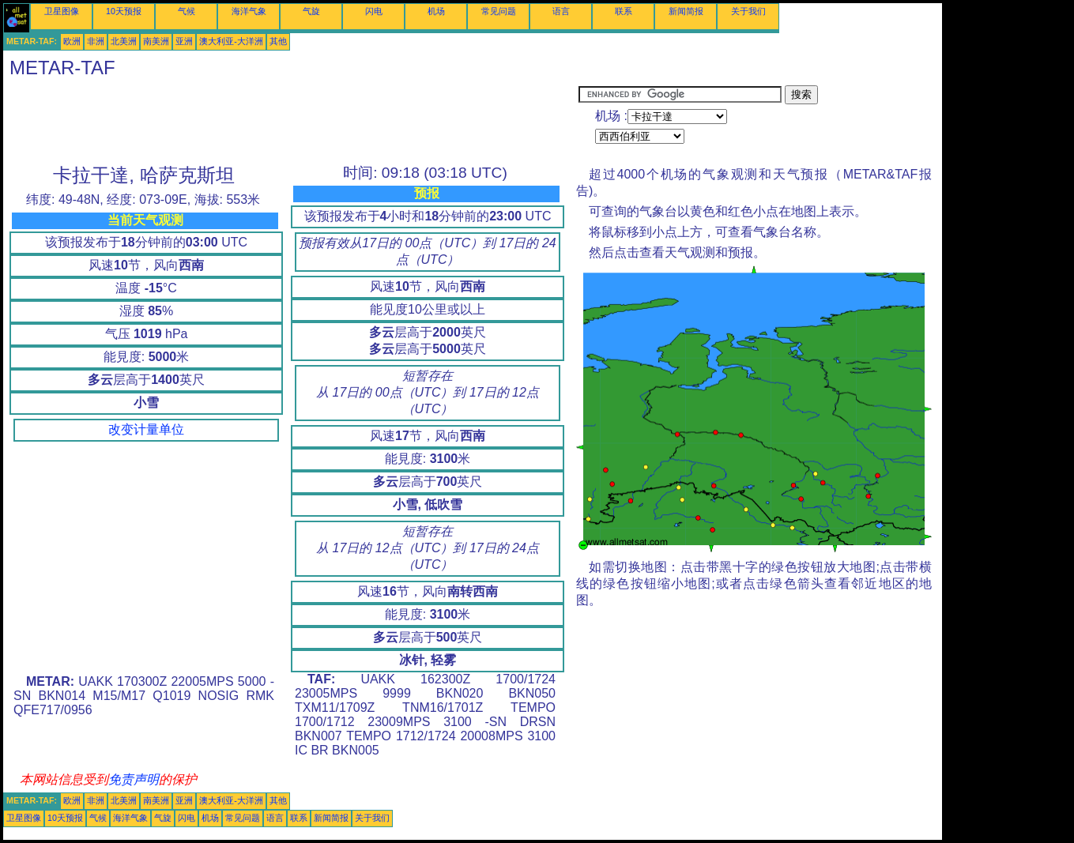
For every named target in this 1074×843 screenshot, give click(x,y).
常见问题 (498, 11)
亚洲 (184, 41)
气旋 (311, 11)
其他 (278, 41)
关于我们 (748, 11)
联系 (623, 11)
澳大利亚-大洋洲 (231, 41)
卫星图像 (61, 11)
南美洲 (156, 41)
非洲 (95, 41)
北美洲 (124, 41)
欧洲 (72, 41)
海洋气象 (249, 11)
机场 (436, 11)
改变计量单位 (146, 429)
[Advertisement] (290, 120)
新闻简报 (686, 11)
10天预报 (123, 11)
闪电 (373, 11)
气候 (186, 11)
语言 (561, 11)
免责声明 (133, 779)
